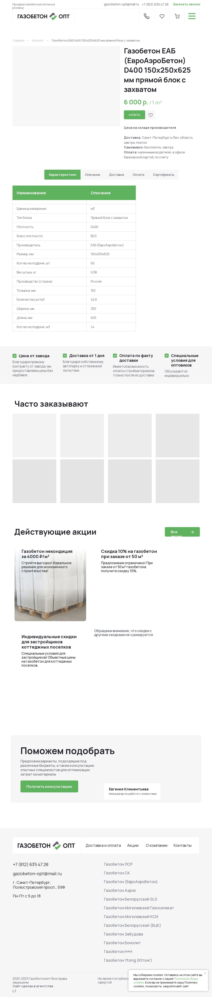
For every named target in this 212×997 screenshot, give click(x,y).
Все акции (176, 534)
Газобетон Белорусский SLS (130, 899)
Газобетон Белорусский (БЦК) (132, 925)
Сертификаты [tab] (163, 174)
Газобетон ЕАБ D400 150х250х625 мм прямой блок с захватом (96, 40)
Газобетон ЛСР (118, 864)
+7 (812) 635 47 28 (155, 4)
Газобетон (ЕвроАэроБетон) (131, 881)
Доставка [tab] (116, 174)
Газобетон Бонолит (122, 942)
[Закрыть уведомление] (205, 973)
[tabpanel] (106, 261)
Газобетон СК (117, 873)
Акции (133, 845)
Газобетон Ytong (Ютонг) (128, 960)
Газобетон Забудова (123, 934)
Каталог (38, 40)
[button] (49, 786)
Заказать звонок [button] (186, 4)
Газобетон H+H (118, 951)
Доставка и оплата (103, 845)
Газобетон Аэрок (120, 890)
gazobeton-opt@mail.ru (121, 4)
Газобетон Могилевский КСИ (131, 916)
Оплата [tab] (138, 174)
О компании (156, 845)
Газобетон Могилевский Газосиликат (139, 907)
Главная (18, 40)
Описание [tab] (92, 174)
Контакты (183, 845)
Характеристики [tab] (62, 174)
